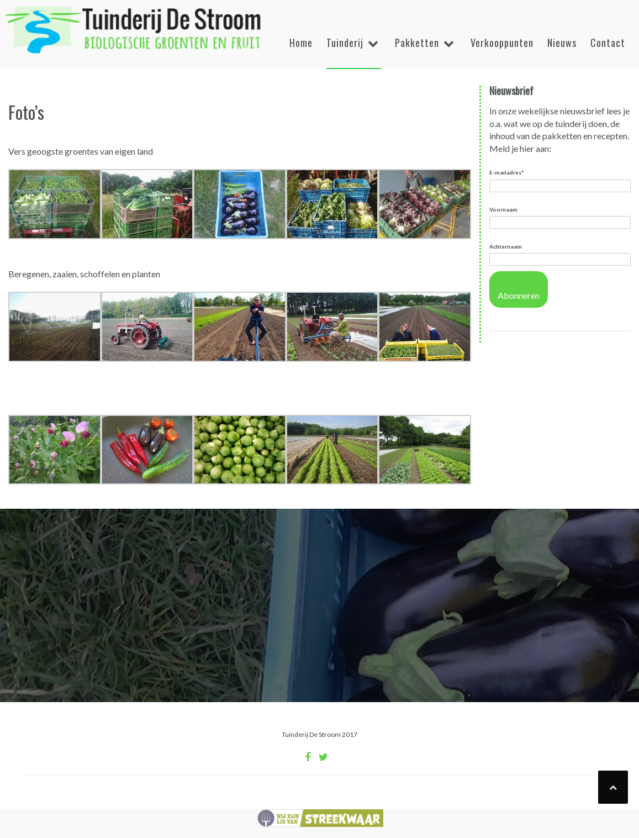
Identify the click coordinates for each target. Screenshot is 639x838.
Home (301, 42)
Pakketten (417, 42)
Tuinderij (344, 42)
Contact (607, 42)
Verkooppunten (502, 42)
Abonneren (519, 295)
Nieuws (562, 42)
